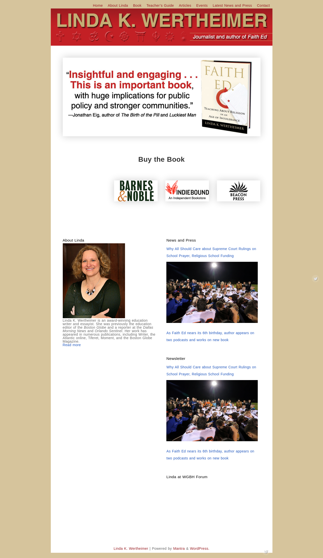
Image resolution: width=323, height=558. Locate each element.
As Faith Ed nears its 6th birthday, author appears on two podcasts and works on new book (210, 336)
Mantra (179, 549)
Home (98, 5)
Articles (185, 5)
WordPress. (199, 549)
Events (202, 5)
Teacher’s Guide (160, 5)
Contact (263, 5)
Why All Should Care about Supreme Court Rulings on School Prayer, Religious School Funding (211, 252)
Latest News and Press (232, 5)
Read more (72, 345)
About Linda (118, 5)
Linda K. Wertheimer (131, 549)
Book (137, 5)
